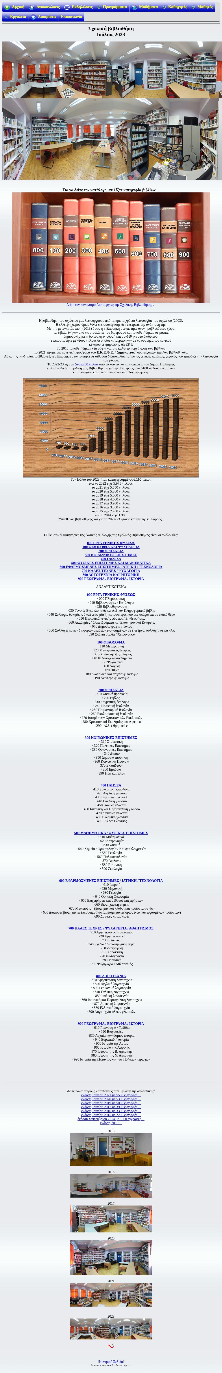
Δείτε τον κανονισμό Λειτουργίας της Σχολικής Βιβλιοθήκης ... (111, 305)
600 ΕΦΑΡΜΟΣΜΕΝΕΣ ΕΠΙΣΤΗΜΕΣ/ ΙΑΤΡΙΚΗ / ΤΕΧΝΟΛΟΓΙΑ (111, 567)
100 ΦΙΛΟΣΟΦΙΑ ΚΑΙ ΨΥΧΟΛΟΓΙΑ (111, 547)
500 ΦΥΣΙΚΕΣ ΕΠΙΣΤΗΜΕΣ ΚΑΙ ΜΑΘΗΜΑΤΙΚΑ (111, 563)
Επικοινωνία (71, 16)
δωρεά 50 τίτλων (86, 364)
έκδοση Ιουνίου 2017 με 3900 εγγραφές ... (111, 1107)
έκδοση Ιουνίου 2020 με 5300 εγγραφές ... (111, 1099)
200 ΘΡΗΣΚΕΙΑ (111, 551)
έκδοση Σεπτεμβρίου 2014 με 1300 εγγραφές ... (111, 1119)
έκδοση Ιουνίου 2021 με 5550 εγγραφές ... (111, 1095)
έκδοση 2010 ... (111, 1123)
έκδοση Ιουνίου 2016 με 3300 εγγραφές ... (111, 1111)
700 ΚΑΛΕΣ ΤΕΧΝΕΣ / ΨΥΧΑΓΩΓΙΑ (111, 571)
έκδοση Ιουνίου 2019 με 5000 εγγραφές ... (111, 1103)
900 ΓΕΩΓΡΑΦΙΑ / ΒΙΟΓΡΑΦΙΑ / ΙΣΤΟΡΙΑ (111, 579)
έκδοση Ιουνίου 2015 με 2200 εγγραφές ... (111, 1115)
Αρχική (14, 7)
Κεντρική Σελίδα (111, 1362)
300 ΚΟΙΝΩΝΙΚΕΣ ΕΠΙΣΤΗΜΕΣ (111, 555)
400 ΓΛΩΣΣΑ (111, 559)
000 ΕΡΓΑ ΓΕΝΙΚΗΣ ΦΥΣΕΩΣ (111, 543)
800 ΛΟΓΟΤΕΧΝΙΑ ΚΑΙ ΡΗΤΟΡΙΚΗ (111, 575)
